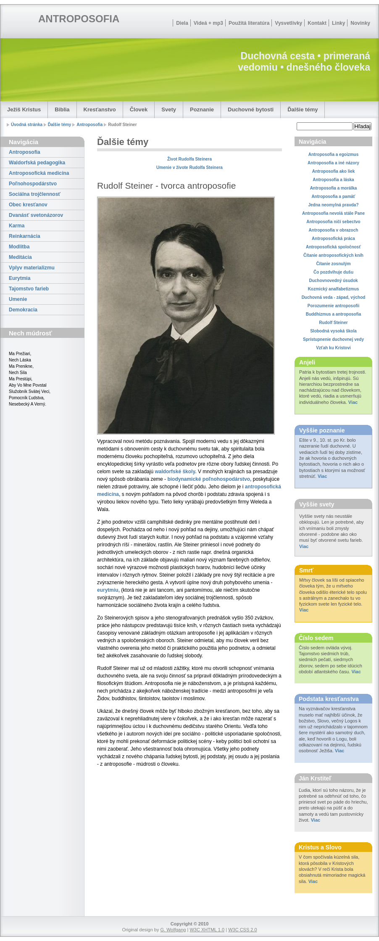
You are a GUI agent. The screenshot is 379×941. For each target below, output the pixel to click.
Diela (182, 23)
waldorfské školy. (175, 471)
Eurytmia (19, 278)
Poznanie (202, 109)
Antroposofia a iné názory (333, 163)
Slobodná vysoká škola (333, 331)
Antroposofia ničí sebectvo (333, 221)
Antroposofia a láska (333, 179)
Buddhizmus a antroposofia (333, 314)
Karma (16, 226)
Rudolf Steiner (333, 322)
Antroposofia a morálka (333, 188)
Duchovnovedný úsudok (333, 280)
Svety (168, 109)
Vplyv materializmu (32, 268)
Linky (338, 23)
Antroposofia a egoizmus (333, 154)
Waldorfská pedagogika (37, 163)
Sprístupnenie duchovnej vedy (333, 339)
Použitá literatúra (249, 23)
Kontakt (317, 23)
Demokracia (23, 310)
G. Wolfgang (173, 929)
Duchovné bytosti (251, 109)
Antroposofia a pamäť (333, 196)
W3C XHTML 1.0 (207, 929)
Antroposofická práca (333, 238)
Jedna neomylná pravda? (333, 205)
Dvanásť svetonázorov (36, 215)
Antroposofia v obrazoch (333, 230)
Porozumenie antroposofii (333, 305)
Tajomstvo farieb (29, 289)
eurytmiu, (108, 590)
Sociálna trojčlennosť (35, 194)
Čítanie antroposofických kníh (333, 255)
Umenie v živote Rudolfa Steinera (189, 167)
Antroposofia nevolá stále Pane (333, 213)
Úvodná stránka (26, 124)
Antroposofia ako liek (333, 171)
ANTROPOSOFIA (78, 18)
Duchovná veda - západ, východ (334, 297)
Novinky (360, 23)
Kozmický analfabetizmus (333, 289)
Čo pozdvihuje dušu (333, 272)
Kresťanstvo (100, 109)
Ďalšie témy (302, 109)
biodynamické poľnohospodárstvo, (209, 479)
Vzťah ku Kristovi (333, 347)
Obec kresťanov (28, 205)
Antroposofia (89, 124)
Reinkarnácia (24, 236)
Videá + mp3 (208, 23)
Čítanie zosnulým (333, 263)
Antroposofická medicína (39, 173)
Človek (139, 109)
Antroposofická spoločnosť (333, 247)
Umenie (18, 299)
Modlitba (19, 247)
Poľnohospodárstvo (33, 184)
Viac (353, 402)
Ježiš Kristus (24, 109)
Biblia (62, 109)
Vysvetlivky (288, 23)
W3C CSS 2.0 (242, 929)
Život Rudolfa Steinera (189, 159)
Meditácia (20, 257)
